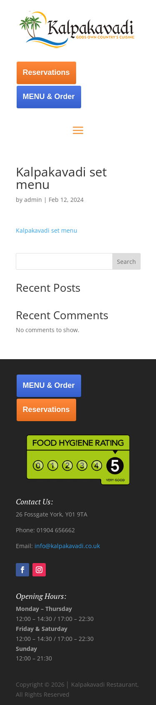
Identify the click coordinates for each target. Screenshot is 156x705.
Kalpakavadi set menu (46, 230)
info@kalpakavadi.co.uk (67, 546)
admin (33, 200)
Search (126, 262)
